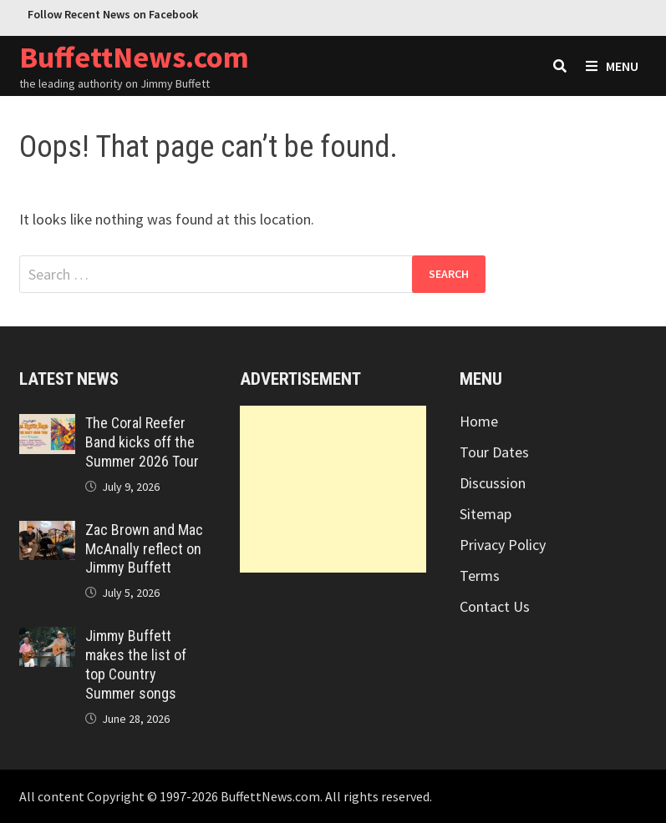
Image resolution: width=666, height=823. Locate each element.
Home (479, 421)
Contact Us (495, 606)
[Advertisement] (333, 489)
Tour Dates (494, 452)
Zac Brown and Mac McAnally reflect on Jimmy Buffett (144, 549)
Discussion (493, 482)
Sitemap (485, 513)
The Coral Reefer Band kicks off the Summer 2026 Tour (142, 442)
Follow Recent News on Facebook (113, 14)
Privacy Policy (503, 544)
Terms (480, 575)
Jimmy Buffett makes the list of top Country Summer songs (135, 664)
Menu (612, 66)
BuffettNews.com (134, 57)
